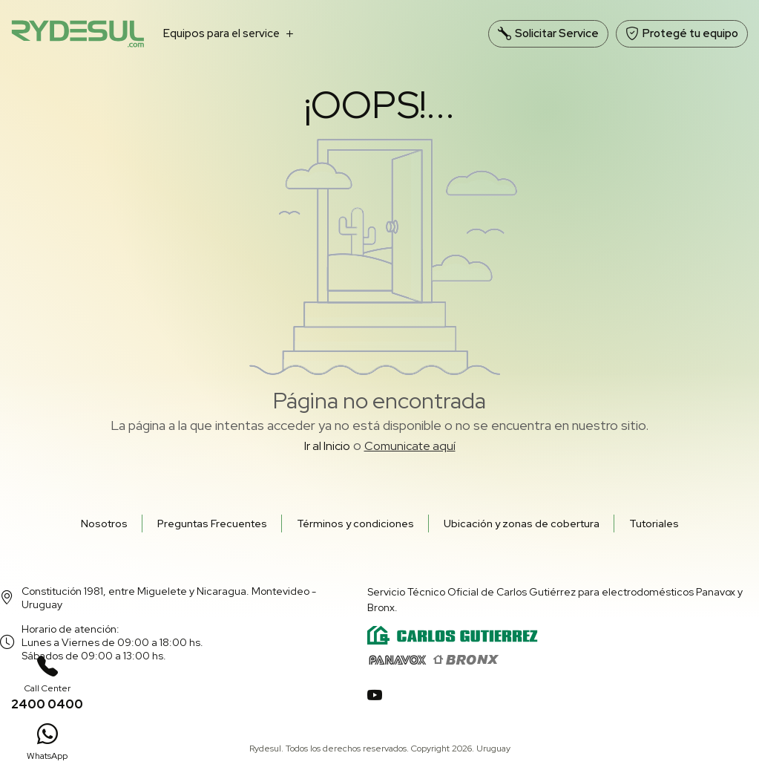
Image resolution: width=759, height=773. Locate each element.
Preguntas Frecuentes (212, 523)
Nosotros (104, 523)
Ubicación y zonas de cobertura (521, 523)
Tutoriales (654, 523)
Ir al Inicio (327, 446)
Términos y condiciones (355, 523)
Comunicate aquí (410, 446)
